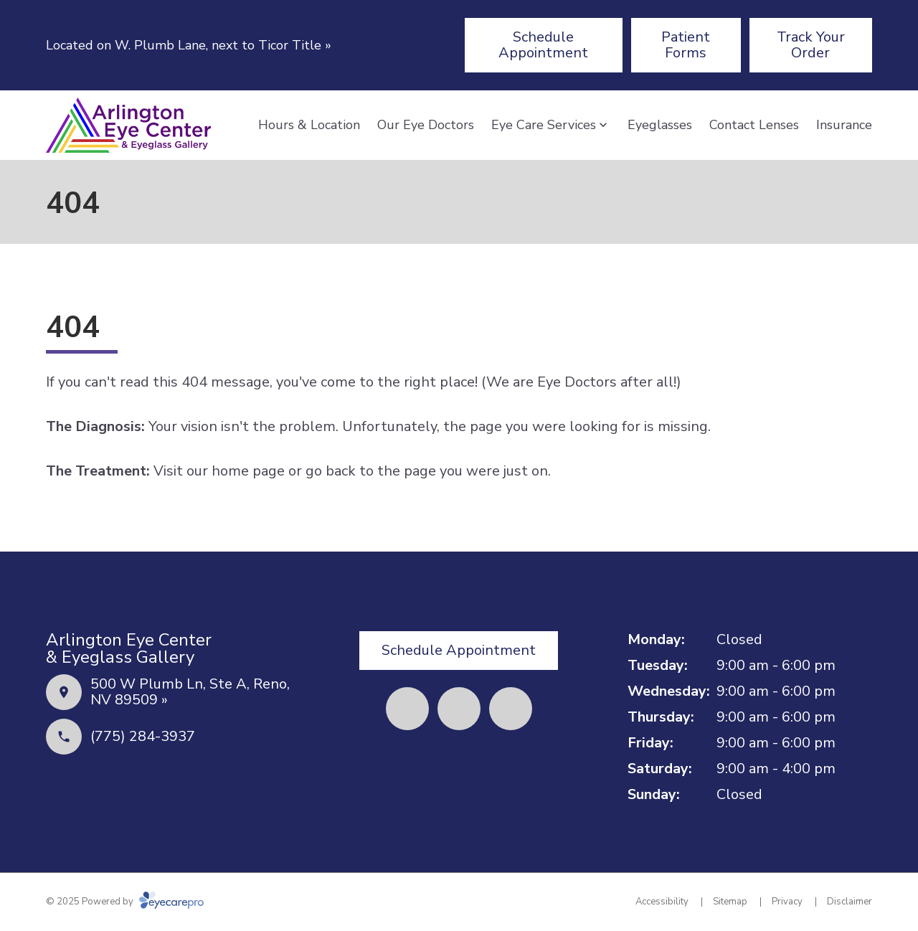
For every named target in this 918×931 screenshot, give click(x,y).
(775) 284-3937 (142, 736)
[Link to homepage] (128, 125)
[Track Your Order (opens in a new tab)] (810, 45)
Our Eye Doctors (425, 124)
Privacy (787, 901)
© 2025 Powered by (125, 901)
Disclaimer (849, 901)
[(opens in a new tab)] (407, 708)
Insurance (844, 124)
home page (248, 471)
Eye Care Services (543, 124)
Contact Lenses (754, 124)
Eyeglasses (660, 124)
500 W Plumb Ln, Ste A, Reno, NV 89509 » (190, 691)
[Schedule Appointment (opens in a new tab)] (544, 45)
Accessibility (661, 901)
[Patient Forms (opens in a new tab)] (686, 45)
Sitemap (730, 901)
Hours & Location (309, 124)
